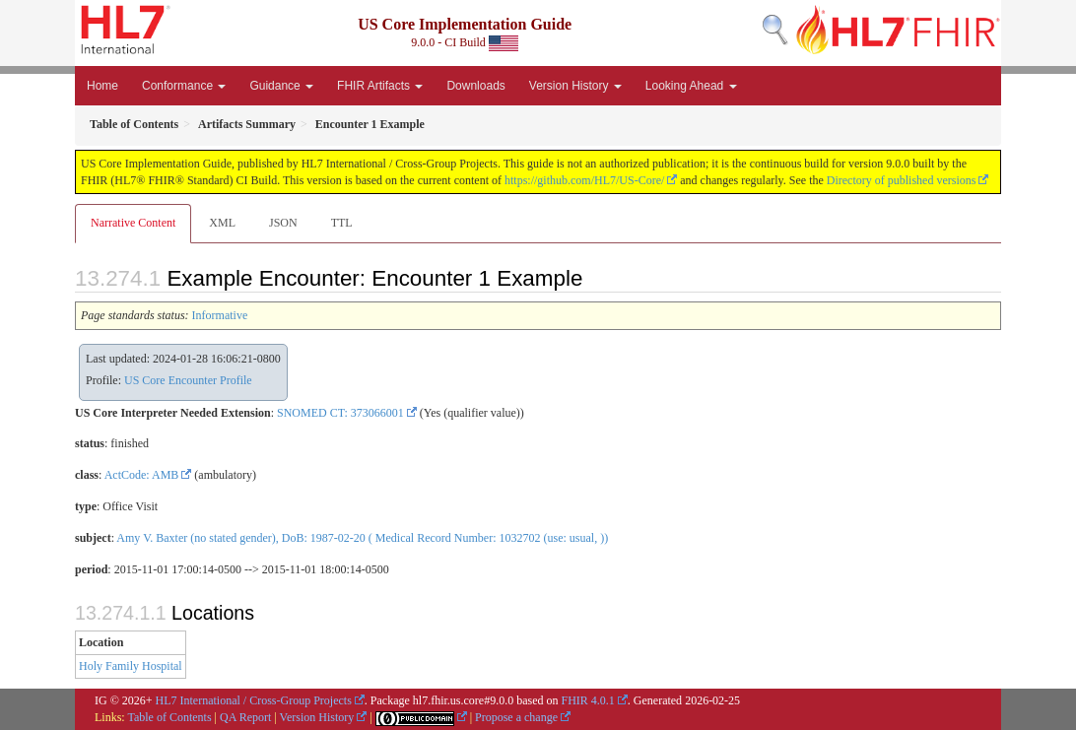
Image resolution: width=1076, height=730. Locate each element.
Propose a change (516, 717)
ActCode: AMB (141, 475)
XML (222, 223)
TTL (342, 223)
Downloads (475, 86)
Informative (220, 315)
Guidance (281, 86)
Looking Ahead (691, 86)
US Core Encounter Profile (188, 380)
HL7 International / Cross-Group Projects (254, 700)
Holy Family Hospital (130, 666)
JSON (283, 223)
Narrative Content (133, 223)
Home (102, 86)
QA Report (245, 717)
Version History (575, 86)
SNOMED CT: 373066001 (340, 413)
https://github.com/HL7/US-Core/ (584, 180)
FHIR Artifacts (380, 86)
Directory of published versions (901, 180)
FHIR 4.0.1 (587, 700)
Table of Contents (169, 717)
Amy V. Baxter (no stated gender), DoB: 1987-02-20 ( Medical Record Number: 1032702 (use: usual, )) (362, 538)
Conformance (184, 86)
